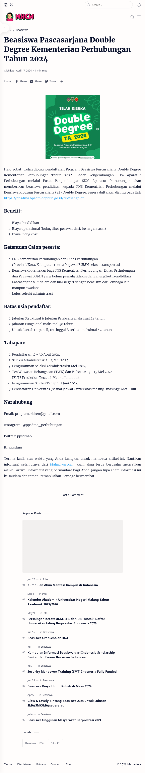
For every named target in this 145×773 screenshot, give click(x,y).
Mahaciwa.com (61, 464)
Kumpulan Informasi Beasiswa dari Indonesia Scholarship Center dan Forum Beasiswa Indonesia (71, 654)
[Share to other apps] (61, 81)
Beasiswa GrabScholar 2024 (47, 638)
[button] (6, 5)
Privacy (41, 764)
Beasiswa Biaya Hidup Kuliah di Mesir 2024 (59, 686)
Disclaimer (24, 764)
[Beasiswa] (48, 632)
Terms (8, 764)
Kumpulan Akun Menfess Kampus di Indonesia (62, 585)
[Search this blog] (109, 4)
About (70, 764)
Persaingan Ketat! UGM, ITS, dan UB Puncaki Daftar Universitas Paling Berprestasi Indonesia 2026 (66, 621)
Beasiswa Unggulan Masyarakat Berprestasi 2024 (64, 720)
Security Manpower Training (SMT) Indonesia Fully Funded (72, 671)
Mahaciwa (134, 764)
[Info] (45, 579)
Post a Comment (72, 495)
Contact (56, 764)
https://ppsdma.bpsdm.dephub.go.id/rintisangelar (44, 198)
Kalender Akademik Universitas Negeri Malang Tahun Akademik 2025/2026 (68, 602)
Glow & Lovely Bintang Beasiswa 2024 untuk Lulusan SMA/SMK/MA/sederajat (66, 703)
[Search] (132, 17)
